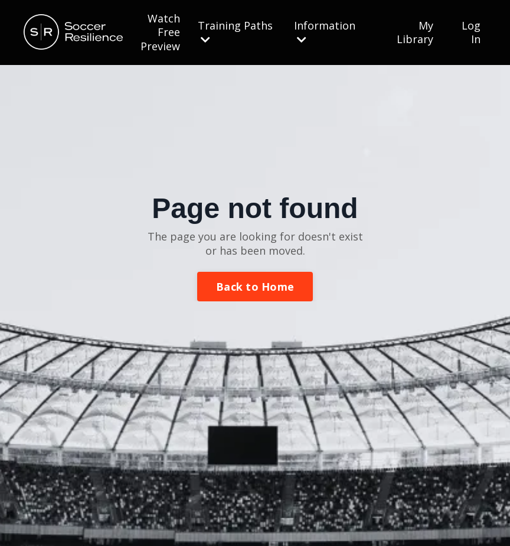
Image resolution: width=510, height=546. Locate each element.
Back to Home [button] (255, 287)
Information (324, 32)
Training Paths (235, 32)
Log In (471, 32)
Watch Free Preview (160, 32)
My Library (415, 32)
